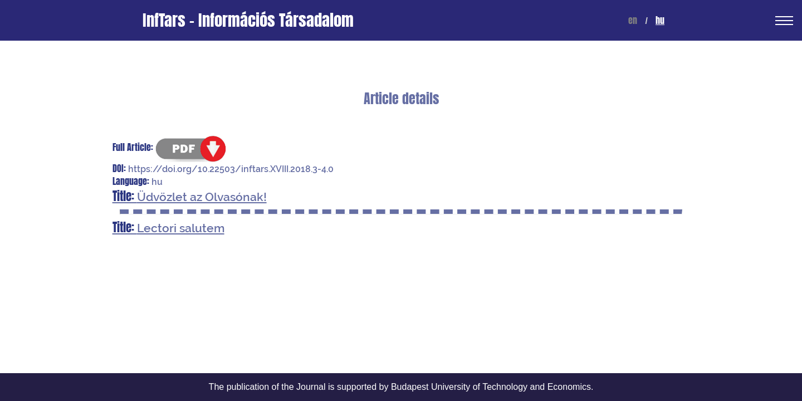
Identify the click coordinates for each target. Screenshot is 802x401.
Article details (401, 99)
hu (660, 20)
